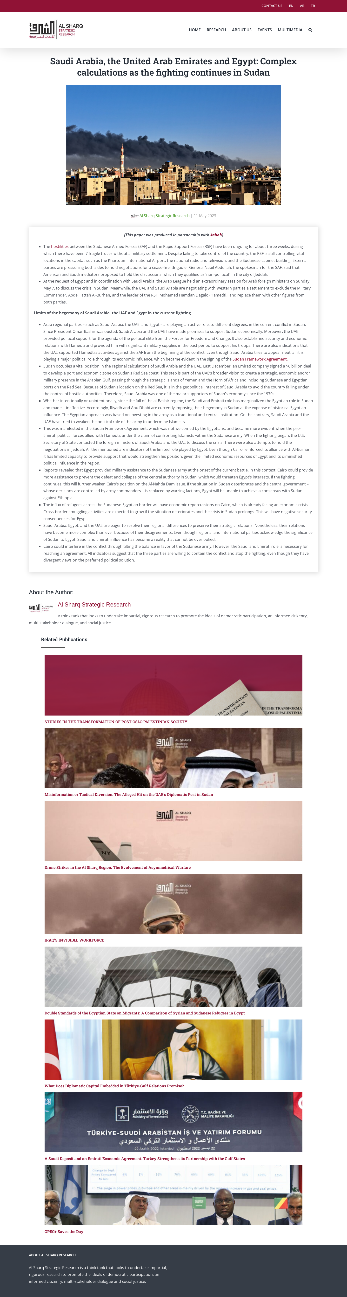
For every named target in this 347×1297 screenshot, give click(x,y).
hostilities (60, 246)
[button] (310, 30)
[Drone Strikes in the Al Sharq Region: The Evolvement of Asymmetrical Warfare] (173, 831)
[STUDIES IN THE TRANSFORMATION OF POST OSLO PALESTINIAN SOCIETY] (173, 685)
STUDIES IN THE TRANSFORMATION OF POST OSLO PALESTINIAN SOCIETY (116, 721)
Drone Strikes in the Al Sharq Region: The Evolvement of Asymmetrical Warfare (118, 867)
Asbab (216, 235)
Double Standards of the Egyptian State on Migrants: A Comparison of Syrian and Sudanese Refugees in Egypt (145, 1012)
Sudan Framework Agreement (260, 359)
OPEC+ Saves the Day (64, 1231)
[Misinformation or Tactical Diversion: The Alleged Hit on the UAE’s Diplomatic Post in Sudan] (173, 758)
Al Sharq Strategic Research (160, 215)
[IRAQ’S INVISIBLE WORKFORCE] (173, 904)
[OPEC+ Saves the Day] (173, 1195)
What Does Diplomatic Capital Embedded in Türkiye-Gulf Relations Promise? (114, 1085)
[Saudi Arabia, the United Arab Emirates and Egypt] (173, 88)
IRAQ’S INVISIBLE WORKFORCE (74, 939)
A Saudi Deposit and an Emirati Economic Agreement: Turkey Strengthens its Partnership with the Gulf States (145, 1158)
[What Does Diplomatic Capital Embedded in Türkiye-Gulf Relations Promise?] (173, 1050)
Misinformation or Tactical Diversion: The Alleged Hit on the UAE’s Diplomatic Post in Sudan (129, 794)
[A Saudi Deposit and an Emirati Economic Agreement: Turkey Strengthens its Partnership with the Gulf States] (173, 1122)
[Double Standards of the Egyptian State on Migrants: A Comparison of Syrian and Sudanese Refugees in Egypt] (173, 977)
